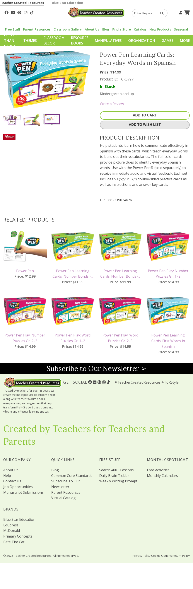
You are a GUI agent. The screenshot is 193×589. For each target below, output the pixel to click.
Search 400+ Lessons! (116, 470)
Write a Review (112, 103)
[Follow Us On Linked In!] (13, 12)
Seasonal (181, 29)
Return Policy (181, 556)
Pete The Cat (13, 541)
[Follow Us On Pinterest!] (19, 12)
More (185, 40)
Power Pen (25, 270)
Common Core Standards (71, 475)
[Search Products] (160, 13)
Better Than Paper (10, 40)
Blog (105, 29)
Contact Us (12, 481)
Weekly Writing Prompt (118, 481)
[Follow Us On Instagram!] (25, 12)
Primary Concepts (17, 536)
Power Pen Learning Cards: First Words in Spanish (168, 341)
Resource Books (79, 40)
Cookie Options (161, 556)
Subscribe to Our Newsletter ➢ (96, 368)
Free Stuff (12, 29)
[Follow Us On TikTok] (31, 12)
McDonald (11, 530)
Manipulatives (108, 40)
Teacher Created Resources (22, 3)
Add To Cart (145, 115)
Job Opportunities (18, 486)
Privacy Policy (141, 556)
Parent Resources (36, 29)
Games (167, 40)
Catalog (140, 29)
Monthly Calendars (162, 475)
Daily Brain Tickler (114, 475)
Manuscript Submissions (23, 492)
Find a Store (121, 29)
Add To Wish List (145, 124)
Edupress (11, 525)
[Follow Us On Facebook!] (7, 12)
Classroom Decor (54, 40)
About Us (92, 29)
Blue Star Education (67, 3)
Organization (141, 40)
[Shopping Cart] (186, 12)
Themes (30, 40)
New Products (160, 29)
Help (7, 475)
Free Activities (158, 470)
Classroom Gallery (68, 29)
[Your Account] (180, 12)
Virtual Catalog (63, 497)
